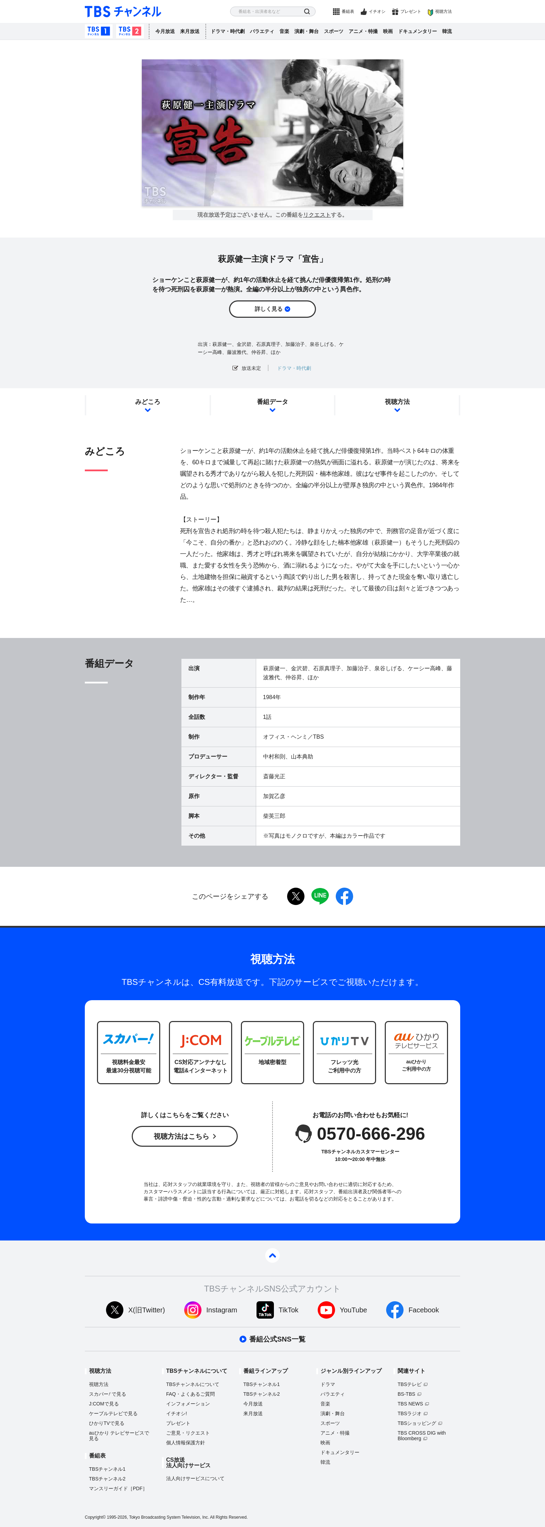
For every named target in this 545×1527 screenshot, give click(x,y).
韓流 (447, 31)
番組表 (348, 11)
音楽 (284, 31)
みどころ (147, 401)
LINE (320, 896)
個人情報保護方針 (185, 1442)
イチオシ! (176, 1413)
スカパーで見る (107, 1394)
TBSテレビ (410, 1384)
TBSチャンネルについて (192, 1384)
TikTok (289, 1310)
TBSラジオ (410, 1413)
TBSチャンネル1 (99, 31)
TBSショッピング (417, 1423)
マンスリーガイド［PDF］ (118, 1488)
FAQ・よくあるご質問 (190, 1394)
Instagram (221, 1310)
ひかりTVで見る (106, 1423)
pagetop (272, 1255)
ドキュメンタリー (417, 31)
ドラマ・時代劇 (228, 31)
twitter (295, 896)
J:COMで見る (104, 1403)
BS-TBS (406, 1394)
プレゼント (410, 11)
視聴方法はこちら (181, 1136)
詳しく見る (269, 309)
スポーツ (333, 31)
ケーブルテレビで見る (113, 1413)
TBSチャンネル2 (130, 31)
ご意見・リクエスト (188, 1433)
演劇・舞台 (306, 31)
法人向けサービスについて (195, 1478)
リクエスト (317, 215)
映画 (388, 31)
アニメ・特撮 (363, 31)
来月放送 (190, 31)
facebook (344, 896)
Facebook (423, 1310)
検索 (307, 12)
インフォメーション (188, 1403)
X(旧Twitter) (146, 1310)
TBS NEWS (410, 1403)
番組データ (272, 401)
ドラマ (327, 1384)
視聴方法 (443, 11)
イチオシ (377, 11)
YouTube (353, 1310)
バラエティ (262, 31)
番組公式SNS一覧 (277, 1339)
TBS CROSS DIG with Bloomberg (422, 1435)
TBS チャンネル (123, 11)
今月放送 (165, 31)
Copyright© (95, 1517)
